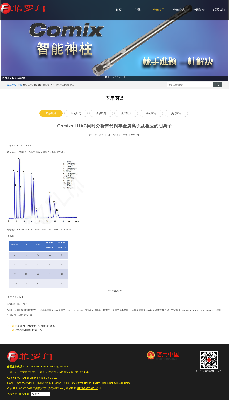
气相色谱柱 (35, 85)
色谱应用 (159, 9)
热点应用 (176, 113)
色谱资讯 (179, 9)
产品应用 (51, 113)
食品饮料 (101, 113)
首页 (119, 9)
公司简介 (199, 9)
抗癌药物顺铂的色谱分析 (29, 330)
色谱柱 (139, 9)
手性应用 (151, 113)
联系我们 (219, 9)
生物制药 (76, 113)
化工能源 (126, 113)
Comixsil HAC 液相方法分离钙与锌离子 (36, 326)
